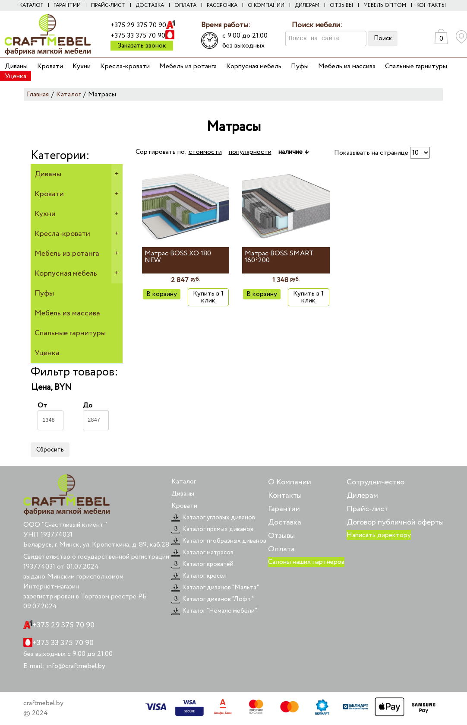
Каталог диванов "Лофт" (212, 599)
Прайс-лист (108, 5)
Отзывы (341, 5)
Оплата (185, 5)
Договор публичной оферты (395, 522)
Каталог (31, 5)
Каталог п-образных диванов (218, 541)
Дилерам (307, 5)
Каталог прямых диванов (212, 529)
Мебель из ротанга (188, 66)
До (96, 415)
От (50, 415)
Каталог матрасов (202, 552)
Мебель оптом (384, 5)
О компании (266, 5)
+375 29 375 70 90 (138, 25)
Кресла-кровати (125, 66)
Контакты (431, 5)
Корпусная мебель (253, 66)
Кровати (50, 66)
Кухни (82, 66)
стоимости (205, 152)
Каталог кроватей (202, 564)
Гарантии (67, 5)
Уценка (15, 76)
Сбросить (50, 449)
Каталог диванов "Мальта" (215, 587)
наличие (293, 152)
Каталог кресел (199, 576)
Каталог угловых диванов (213, 517)
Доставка (150, 5)
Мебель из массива (346, 66)
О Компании (289, 482)
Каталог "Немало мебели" (214, 611)
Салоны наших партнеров (306, 562)
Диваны (16, 66)
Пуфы (300, 66)
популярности (250, 152)
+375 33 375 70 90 (137, 36)
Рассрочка (222, 5)
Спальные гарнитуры (416, 66)
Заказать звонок (141, 46)
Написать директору (379, 535)
